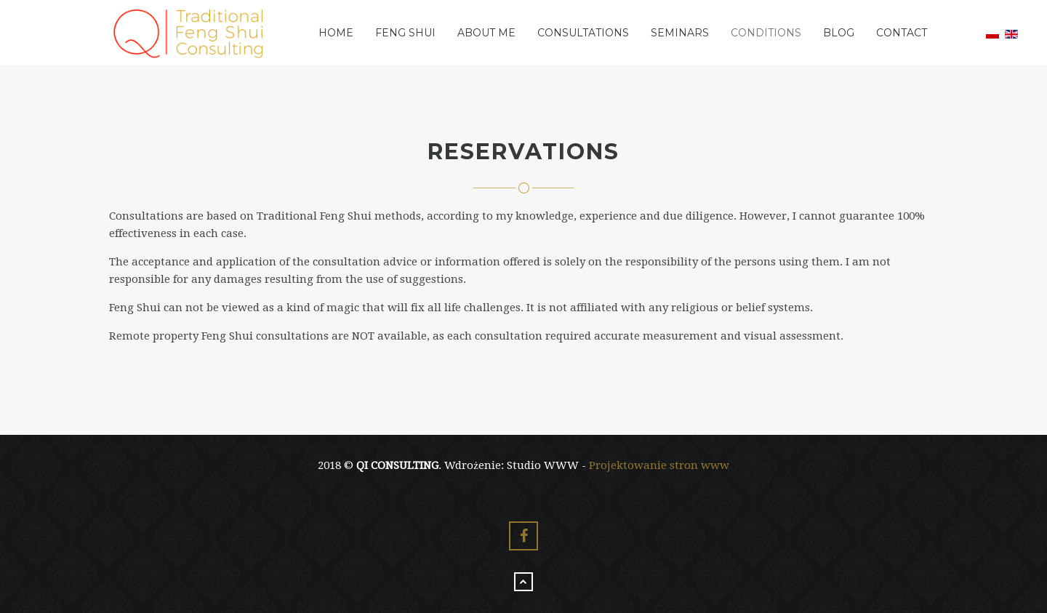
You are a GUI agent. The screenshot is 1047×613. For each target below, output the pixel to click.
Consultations (583, 32)
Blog (838, 32)
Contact (901, 32)
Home (335, 32)
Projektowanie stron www (659, 465)
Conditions (766, 32)
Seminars (680, 32)
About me (486, 32)
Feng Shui (405, 32)
